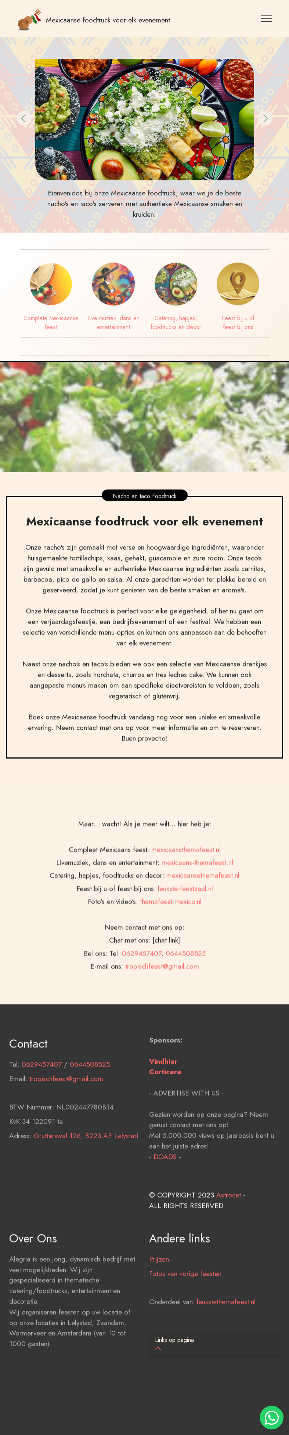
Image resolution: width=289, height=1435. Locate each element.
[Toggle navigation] (266, 18)
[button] (24, 118)
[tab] (214, 1345)
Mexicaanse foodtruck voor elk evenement (108, 20)
